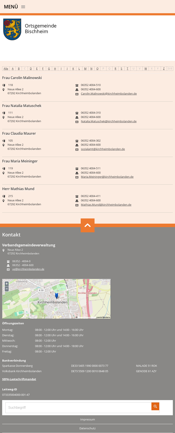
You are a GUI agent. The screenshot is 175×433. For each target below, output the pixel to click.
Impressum (87, 419)
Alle (6, 68)
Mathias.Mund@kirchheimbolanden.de (106, 204)
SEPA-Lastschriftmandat (19, 379)
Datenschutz (87, 428)
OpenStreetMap (87, 317)
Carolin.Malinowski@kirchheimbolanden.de (109, 93)
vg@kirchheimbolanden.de (28, 269)
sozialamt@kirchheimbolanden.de (103, 149)
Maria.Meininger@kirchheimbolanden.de (107, 176)
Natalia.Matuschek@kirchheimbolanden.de (108, 121)
